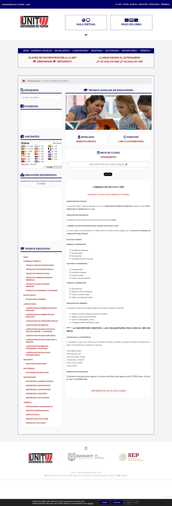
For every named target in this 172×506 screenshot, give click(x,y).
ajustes (86, 503)
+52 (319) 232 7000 (132, 63)
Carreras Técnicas (41, 53)
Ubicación (143, 4)
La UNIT (118, 4)
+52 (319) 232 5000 (106, 63)
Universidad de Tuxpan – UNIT (17, 4)
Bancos (133, 4)
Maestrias (97, 53)
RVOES (126, 4)
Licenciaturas (81, 53)
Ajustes (131, 502)
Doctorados (112, 53)
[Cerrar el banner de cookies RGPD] (140, 502)
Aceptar (102, 502)
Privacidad (154, 4)
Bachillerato (62, 53)
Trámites (145, 53)
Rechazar (116, 502)
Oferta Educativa (35, 83)
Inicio (26, 53)
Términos (165, 4)
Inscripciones (129, 53)
